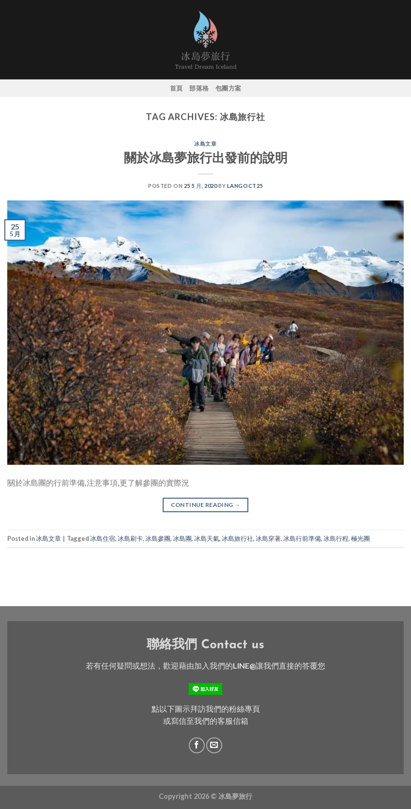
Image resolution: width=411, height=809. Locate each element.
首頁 (176, 88)
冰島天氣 (206, 538)
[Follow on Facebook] (197, 745)
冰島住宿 (102, 538)
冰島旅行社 (237, 538)
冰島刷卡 (130, 538)
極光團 (360, 538)
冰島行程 (336, 538)
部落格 (199, 88)
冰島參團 (157, 538)
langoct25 (245, 186)
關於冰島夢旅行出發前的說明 (206, 157)
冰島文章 (205, 143)
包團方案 (228, 88)
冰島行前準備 (302, 538)
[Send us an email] (214, 745)
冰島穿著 (268, 538)
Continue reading (206, 504)
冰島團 (182, 538)
